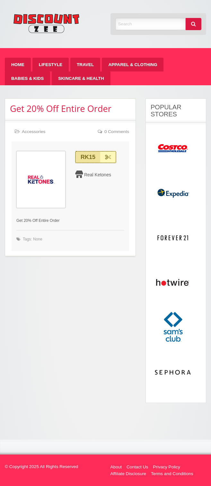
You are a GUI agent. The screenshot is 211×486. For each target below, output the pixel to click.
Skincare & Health (81, 78)
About (116, 467)
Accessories (33, 131)
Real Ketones (97, 174)
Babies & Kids (27, 78)
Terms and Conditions (172, 473)
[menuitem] (18, 64)
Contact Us (137, 467)
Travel (85, 64)
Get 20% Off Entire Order (60, 108)
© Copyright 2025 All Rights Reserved (41, 466)
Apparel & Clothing (132, 64)
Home (17, 64)
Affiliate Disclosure (128, 473)
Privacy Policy (166, 467)
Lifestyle (50, 64)
